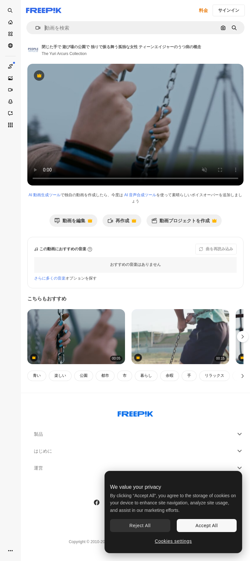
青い (37, 375)
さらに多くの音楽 (49, 278)
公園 (84, 375)
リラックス (214, 375)
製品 (138, 434)
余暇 (170, 375)
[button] (35, 27)
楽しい (60, 375)
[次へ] (242, 376)
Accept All (207, 525)
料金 (203, 10)
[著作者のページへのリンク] (33, 49)
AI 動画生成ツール (45, 195)
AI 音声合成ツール (140, 195)
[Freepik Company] (135, 412)
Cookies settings (173, 541)
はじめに (138, 451)
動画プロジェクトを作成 (183, 222)
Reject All (140, 525)
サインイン (228, 10)
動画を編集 (73, 222)
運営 (138, 468)
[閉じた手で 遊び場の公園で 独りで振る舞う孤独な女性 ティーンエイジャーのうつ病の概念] (76, 336)
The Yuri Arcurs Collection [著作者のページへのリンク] (64, 53)
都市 (105, 375)
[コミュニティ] (10, 45)
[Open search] (10, 10)
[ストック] (10, 34)
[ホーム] (10, 22)
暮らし (146, 375)
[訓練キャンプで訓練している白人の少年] (180, 336)
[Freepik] (44, 10)
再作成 (121, 222)
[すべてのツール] (10, 125)
